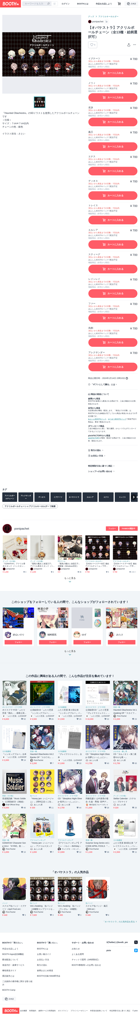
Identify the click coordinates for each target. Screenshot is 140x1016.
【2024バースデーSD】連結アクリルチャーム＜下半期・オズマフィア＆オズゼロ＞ (97, 565)
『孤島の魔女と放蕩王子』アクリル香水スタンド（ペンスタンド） (41, 565)
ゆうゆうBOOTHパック (117, 419)
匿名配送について (10, 959)
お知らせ (76, 949)
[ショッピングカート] (119, 3)
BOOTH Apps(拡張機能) (13, 954)
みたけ (119, 634)
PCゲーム (61, 561)
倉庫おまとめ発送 (45, 970)
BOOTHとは (82, 4)
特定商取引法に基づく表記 (100, 466)
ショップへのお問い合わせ (100, 471)
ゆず (84, 634)
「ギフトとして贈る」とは (103, 384)
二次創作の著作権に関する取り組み (17, 983)
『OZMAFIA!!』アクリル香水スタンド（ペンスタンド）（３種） (14, 565)
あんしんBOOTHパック (97, 419)
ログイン (66, 4)
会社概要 (23, 1011)
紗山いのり (18, 634)
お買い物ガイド (44, 954)
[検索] (48, 4)
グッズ (91, 16)
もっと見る (70, 653)
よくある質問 (78, 954)
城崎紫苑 (52, 634)
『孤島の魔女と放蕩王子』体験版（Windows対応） (69, 565)
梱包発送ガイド (9, 970)
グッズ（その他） (9, 561)
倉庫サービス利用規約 (47, 1011)
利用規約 (32, 1011)
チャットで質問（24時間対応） (86, 959)
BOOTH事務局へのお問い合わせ (86, 965)
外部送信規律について (98, 1011)
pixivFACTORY (94, 438)
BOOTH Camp (8, 990)
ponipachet (21, 528)
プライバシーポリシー (79, 1011)
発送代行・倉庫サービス (13, 965)
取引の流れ (96, 450)
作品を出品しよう (104, 4)
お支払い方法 (97, 456)
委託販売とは (8, 976)
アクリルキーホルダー (108, 16)
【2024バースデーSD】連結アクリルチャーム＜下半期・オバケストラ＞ (125, 565)
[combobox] (36, 3)
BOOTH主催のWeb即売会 (48, 976)
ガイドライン (63, 1011)
